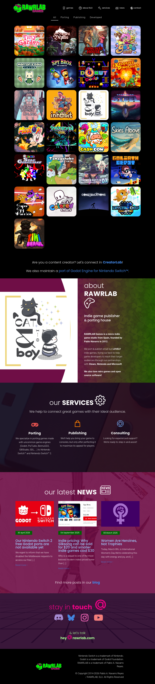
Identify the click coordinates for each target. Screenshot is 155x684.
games (68, 7)
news (120, 7)
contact (135, 7)
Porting (65, 17)
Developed (96, 17)
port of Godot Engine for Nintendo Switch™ (93, 271)
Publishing (79, 17)
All (54, 17)
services (104, 7)
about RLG (86, 7)
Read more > (21, 565)
